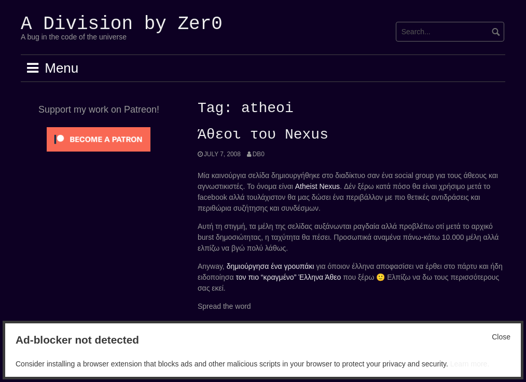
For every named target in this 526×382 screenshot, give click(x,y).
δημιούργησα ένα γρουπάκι (270, 266)
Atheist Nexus (317, 186)
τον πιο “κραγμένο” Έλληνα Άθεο (288, 277)
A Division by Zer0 (122, 24)
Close (501, 337)
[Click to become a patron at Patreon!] (98, 138)
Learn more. (469, 364)
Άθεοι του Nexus (263, 135)
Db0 (259, 154)
